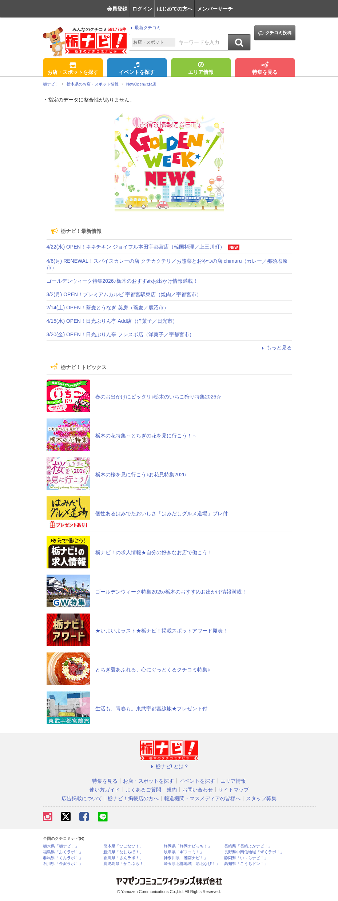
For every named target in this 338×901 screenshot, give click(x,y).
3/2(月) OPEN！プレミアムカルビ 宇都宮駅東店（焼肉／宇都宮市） (124, 294)
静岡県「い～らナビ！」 (246, 858)
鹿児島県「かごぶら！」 (125, 864)
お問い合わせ (197, 790)
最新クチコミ (144, 27)
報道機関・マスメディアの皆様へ (202, 798)
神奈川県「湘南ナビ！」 (186, 858)
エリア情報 (201, 68)
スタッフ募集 (261, 798)
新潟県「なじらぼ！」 (123, 852)
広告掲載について (81, 798)
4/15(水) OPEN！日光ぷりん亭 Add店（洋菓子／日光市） (112, 321)
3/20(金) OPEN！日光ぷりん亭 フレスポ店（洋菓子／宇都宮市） (120, 334)
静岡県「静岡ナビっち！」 (188, 846)
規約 (172, 790)
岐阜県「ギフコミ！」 (184, 852)
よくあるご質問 (143, 790)
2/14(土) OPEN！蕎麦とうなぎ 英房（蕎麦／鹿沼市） (108, 307)
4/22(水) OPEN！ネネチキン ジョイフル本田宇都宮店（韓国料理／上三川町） (136, 247)
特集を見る (265, 68)
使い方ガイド (105, 790)
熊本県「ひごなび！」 (123, 846)
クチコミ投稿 (274, 33)
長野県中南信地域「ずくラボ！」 (254, 852)
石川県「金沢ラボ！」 (63, 864)
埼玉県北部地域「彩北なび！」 (192, 864)
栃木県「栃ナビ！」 (61, 846)
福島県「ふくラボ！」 (63, 852)
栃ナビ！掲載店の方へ (133, 798)
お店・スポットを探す (72, 68)
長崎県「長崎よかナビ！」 (248, 846)
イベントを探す (137, 68)
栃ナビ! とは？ (169, 766)
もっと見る (276, 347)
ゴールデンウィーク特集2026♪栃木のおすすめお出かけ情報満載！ (122, 281)
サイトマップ (233, 790)
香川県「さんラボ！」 (123, 858)
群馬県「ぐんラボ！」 (63, 858)
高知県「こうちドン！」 (246, 864)
